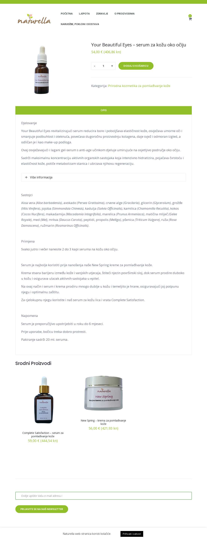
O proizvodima (124, 13)
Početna (67, 13)
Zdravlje (102, 13)
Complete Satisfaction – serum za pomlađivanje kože (42, 434)
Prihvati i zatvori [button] (132, 533)
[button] (190, 19)
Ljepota (84, 13)
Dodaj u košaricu (135, 66)
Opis (104, 110)
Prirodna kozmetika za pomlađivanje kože (139, 85)
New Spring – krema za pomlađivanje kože (103, 422)
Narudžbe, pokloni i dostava (80, 24)
